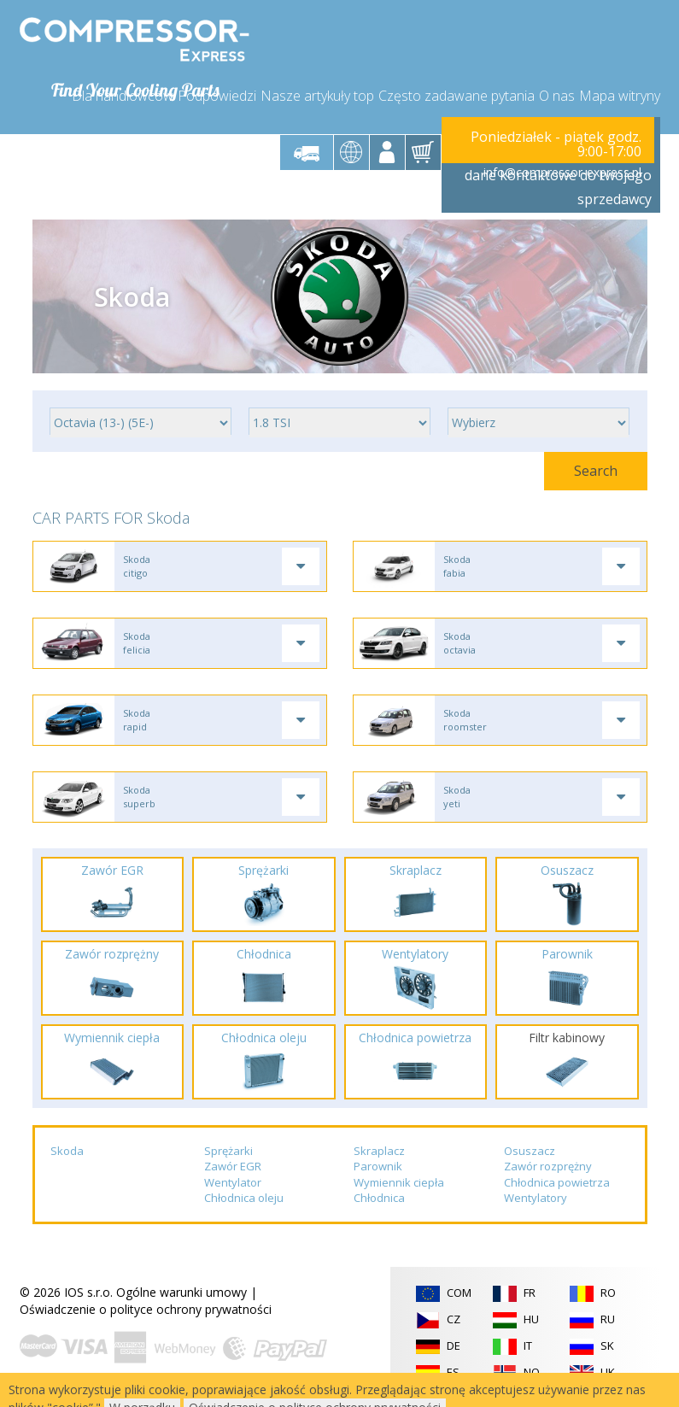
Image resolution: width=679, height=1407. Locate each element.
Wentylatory (535, 1198)
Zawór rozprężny (548, 1166)
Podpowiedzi (217, 95)
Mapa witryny (619, 95)
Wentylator (232, 1182)
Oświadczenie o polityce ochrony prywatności (146, 1309)
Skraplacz (379, 1150)
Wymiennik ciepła (399, 1182)
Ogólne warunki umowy (181, 1292)
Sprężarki (228, 1150)
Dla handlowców (122, 95)
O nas (557, 95)
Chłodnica (379, 1198)
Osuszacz (529, 1150)
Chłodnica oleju (244, 1198)
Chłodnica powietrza (557, 1182)
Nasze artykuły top (317, 95)
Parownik (378, 1166)
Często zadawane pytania (456, 95)
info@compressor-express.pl (562, 172)
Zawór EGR (232, 1166)
